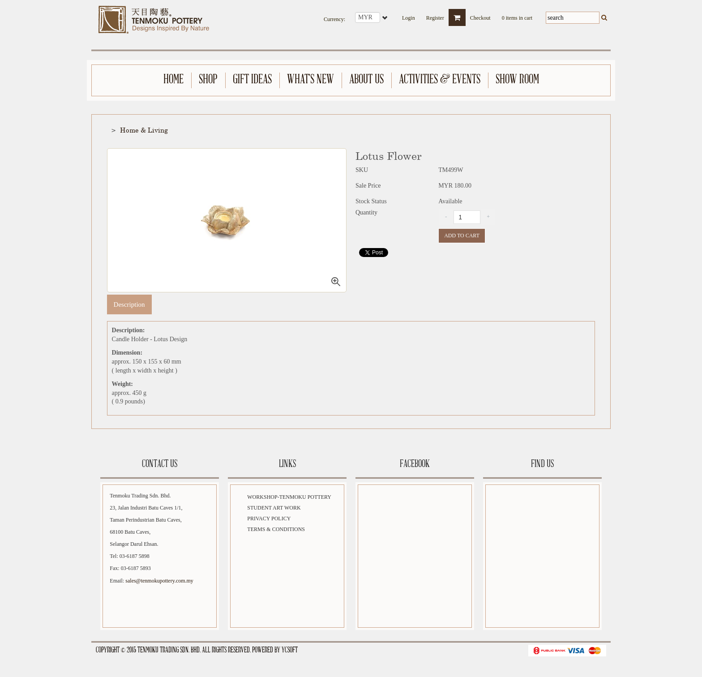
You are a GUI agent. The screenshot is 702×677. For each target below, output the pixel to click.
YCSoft (290, 650)
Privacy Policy (269, 518)
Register (435, 15)
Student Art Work (273, 508)
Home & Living (144, 130)
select (385, 17)
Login (408, 15)
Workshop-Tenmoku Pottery (289, 497)
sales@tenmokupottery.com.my (159, 581)
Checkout (480, 15)
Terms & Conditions (276, 529)
